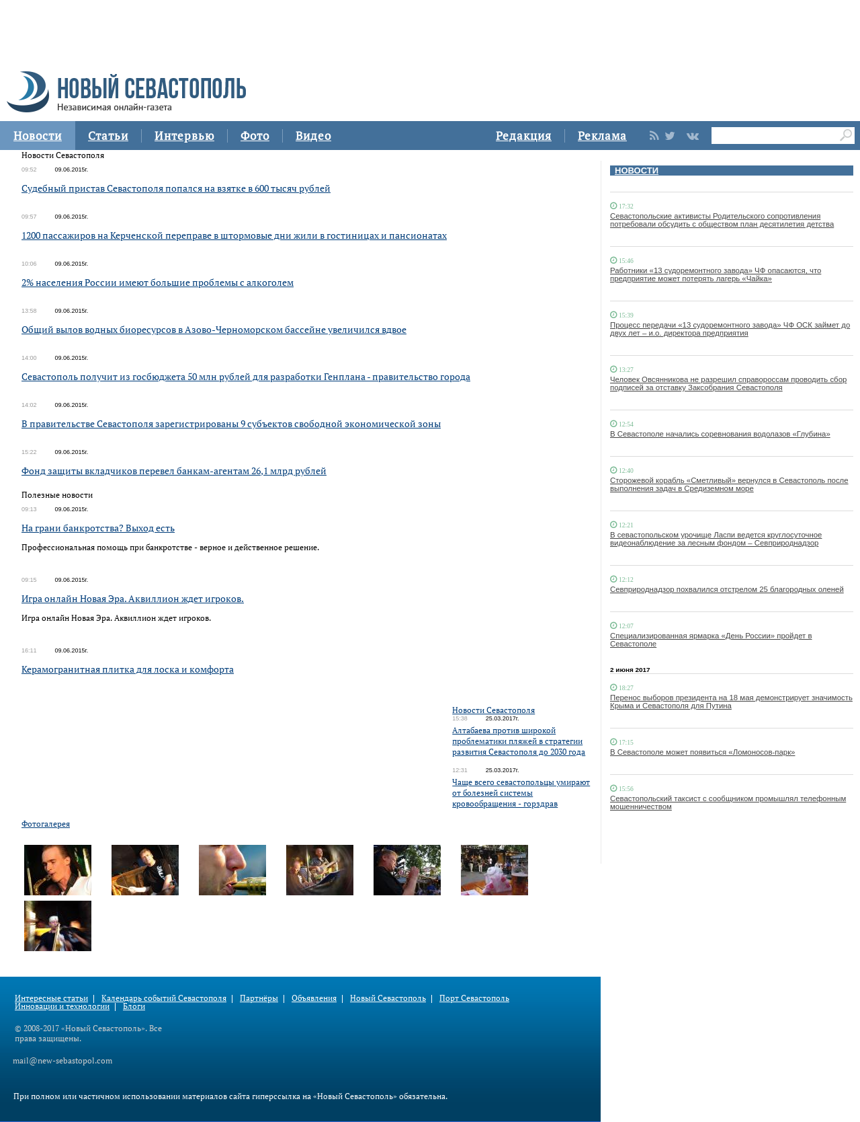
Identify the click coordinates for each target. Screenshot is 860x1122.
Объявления (314, 998)
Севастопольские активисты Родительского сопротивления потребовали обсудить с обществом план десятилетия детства (722, 220)
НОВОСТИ (636, 170)
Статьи (108, 135)
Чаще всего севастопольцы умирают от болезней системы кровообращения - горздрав (521, 793)
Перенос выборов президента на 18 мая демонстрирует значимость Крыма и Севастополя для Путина (731, 702)
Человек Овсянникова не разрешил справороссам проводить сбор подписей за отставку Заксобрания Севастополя (728, 383)
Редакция (524, 135)
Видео (313, 135)
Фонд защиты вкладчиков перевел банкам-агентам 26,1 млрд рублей (174, 470)
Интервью (184, 135)
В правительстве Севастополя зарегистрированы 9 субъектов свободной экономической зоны (231, 423)
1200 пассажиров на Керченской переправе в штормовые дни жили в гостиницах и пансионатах (234, 235)
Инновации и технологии (62, 1006)
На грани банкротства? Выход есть (98, 527)
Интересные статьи (51, 998)
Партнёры (259, 998)
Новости (37, 135)
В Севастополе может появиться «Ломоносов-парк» (702, 752)
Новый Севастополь (388, 998)
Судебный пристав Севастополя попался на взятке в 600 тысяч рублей (176, 188)
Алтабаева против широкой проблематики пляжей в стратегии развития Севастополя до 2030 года (518, 741)
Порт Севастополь (474, 998)
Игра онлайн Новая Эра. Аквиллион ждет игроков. (133, 598)
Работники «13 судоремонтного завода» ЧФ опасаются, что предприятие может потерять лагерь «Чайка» (715, 274)
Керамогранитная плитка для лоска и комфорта (128, 669)
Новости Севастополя (493, 710)
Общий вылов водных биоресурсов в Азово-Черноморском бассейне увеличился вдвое (214, 329)
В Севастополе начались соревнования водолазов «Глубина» (720, 434)
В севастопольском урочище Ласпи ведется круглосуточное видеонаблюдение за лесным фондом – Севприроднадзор (716, 539)
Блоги (134, 1006)
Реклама (602, 135)
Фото (255, 135)
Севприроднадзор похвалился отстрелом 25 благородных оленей (727, 589)
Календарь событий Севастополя (163, 998)
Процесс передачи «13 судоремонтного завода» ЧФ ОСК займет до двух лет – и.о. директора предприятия (730, 329)
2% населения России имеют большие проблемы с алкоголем (158, 282)
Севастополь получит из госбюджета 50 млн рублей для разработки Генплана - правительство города (246, 376)
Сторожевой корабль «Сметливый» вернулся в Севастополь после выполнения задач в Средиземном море (729, 484)
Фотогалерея (46, 824)
